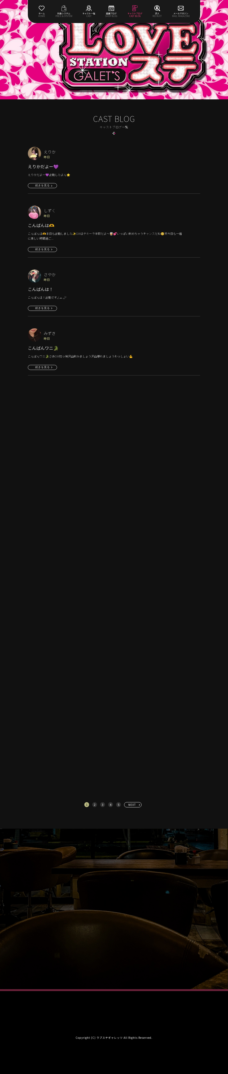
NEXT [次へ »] (132, 805)
